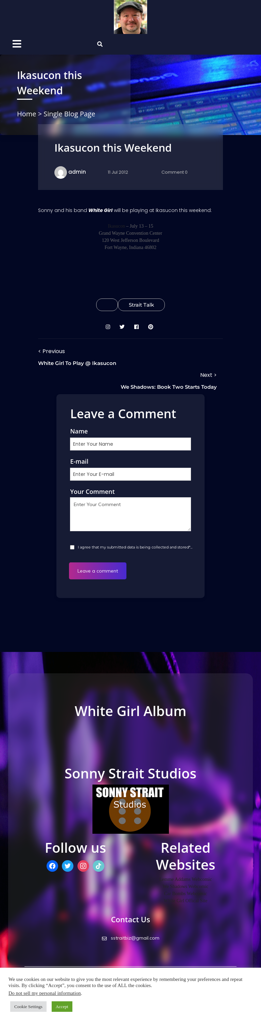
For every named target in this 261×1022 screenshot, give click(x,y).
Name (79, 431)
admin (77, 171)
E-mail (79, 461)
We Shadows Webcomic (185, 886)
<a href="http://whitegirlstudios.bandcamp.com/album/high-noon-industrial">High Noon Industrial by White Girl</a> (130, 742)
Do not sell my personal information (44, 993)
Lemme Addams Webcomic (185, 879)
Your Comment (92, 491)
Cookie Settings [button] (28, 1006)
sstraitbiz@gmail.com (130, 938)
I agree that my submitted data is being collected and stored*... (134, 547)
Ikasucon (116, 226)
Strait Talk (141, 305)
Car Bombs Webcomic (185, 893)
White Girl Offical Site (185, 900)
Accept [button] (62, 1006)
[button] (32, 44)
